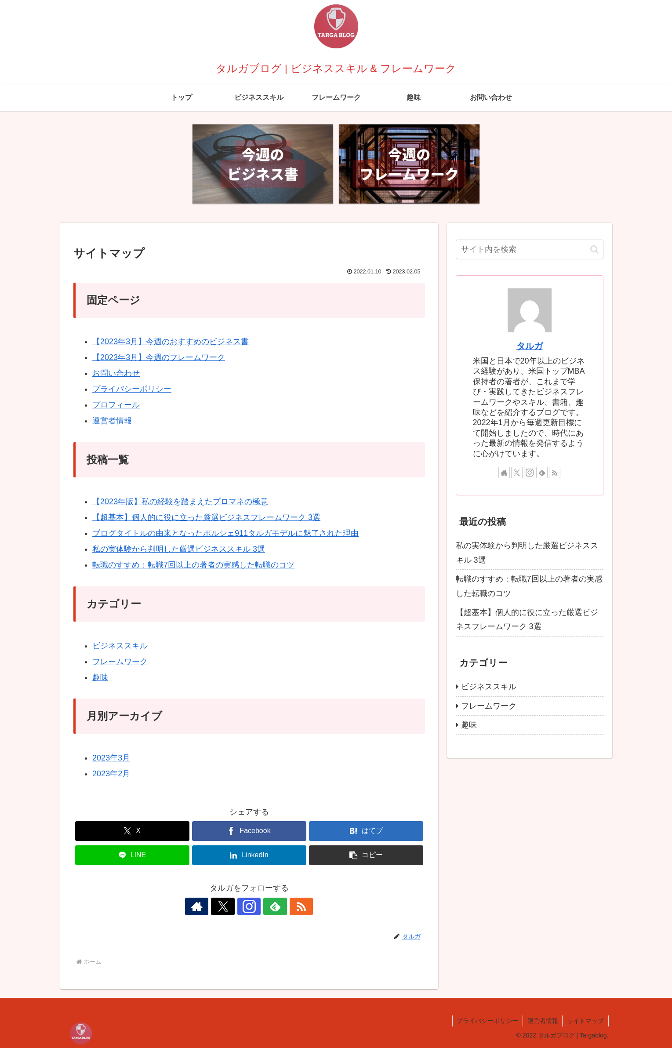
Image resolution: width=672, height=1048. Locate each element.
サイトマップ (585, 1020)
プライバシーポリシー (131, 389)
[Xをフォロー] (229, 906)
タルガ (529, 346)
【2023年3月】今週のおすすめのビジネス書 (170, 341)
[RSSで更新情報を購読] (289, 906)
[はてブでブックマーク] (366, 831)
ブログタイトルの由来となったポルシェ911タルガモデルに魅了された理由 (225, 533)
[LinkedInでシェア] (249, 855)
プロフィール (116, 404)
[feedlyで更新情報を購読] (269, 906)
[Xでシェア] (132, 831)
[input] (529, 249)
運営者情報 (112, 420)
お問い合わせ (116, 373)
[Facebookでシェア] (249, 831)
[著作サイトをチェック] (209, 906)
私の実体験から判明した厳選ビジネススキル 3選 (178, 549)
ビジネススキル (120, 645)
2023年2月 (111, 773)
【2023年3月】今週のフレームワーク (158, 357)
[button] (366, 855)
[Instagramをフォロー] (249, 906)
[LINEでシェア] (132, 855)
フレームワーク (120, 661)
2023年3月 (111, 757)
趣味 (100, 677)
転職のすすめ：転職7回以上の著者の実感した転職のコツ (193, 564)
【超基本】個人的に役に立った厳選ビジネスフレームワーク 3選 (206, 517)
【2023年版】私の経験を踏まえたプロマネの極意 (180, 501)
